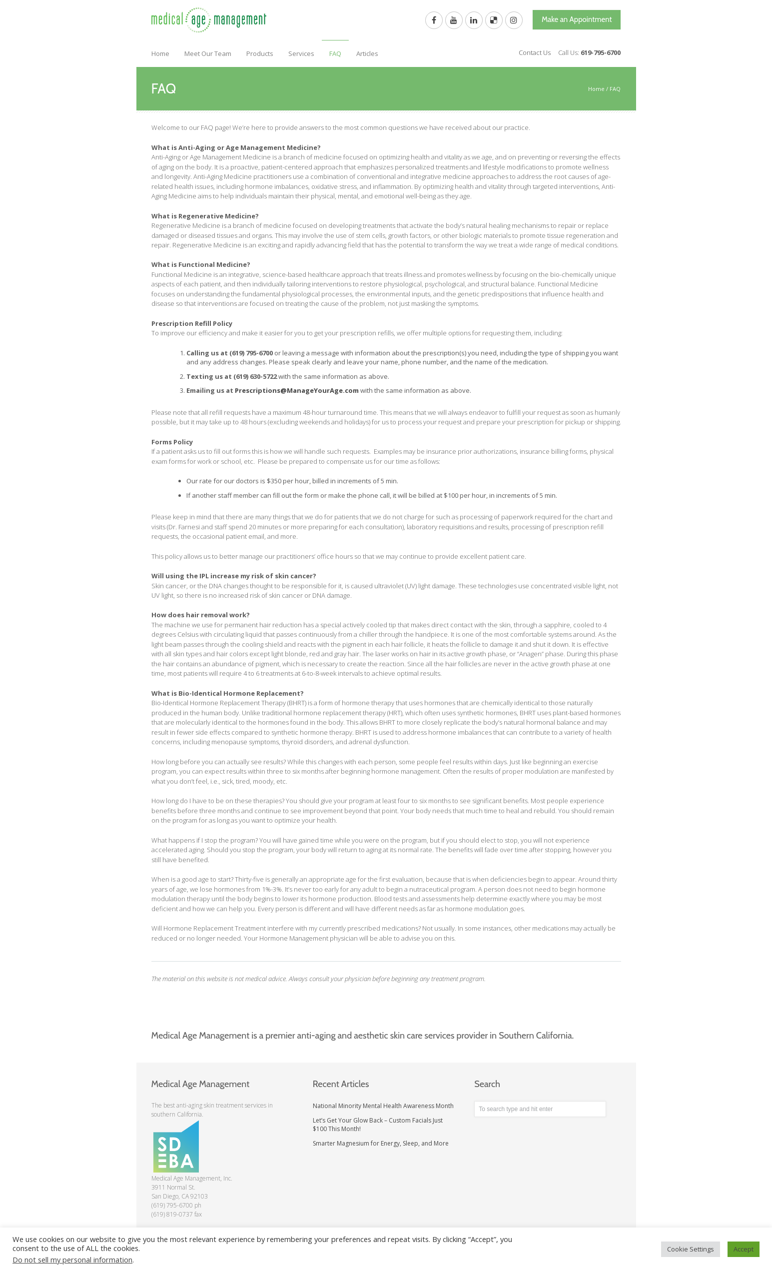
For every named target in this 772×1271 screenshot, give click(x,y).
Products (259, 53)
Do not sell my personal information (72, 1260)
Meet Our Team (207, 53)
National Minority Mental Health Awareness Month (383, 1106)
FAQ (335, 53)
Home (160, 53)
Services (301, 53)
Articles (367, 53)
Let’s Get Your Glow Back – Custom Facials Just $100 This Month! (378, 1124)
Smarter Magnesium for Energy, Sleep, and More (381, 1143)
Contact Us (535, 52)
